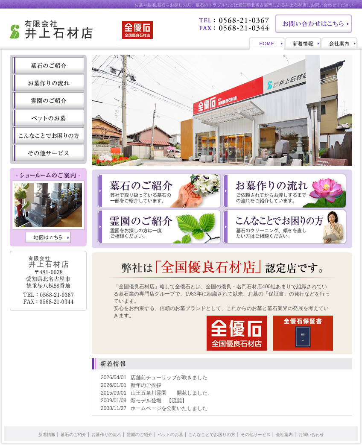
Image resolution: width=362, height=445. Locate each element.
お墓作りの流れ (106, 434)
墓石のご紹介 (73, 434)
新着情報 (46, 434)
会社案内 (284, 434)
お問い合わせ (311, 434)
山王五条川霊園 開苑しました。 (172, 393)
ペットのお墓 (170, 434)
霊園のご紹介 (139, 434)
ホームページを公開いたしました (169, 408)
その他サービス (256, 434)
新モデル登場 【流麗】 (159, 401)
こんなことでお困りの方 (211, 434)
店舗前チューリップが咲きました (169, 378)
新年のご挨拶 (146, 385)
